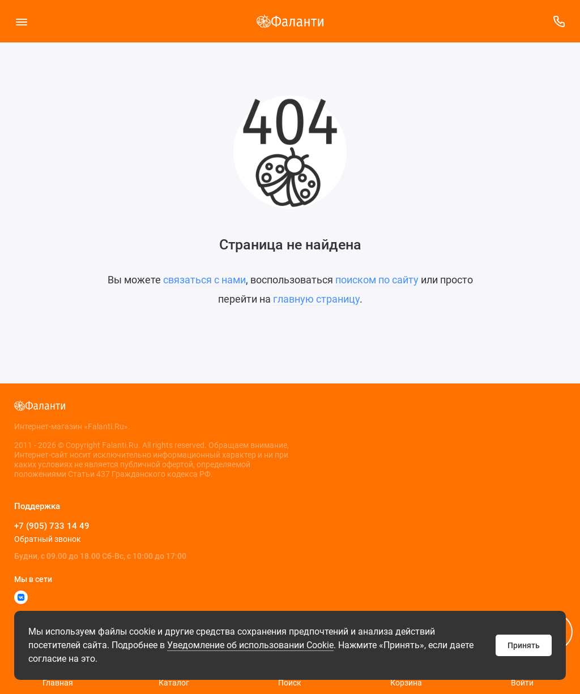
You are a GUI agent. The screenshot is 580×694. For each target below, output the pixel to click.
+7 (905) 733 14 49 (51, 526)
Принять (524, 645)
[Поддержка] (559, 21)
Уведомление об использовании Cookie (250, 645)
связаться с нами (204, 280)
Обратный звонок (47, 539)
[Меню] (21, 21)
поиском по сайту (377, 280)
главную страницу (316, 299)
